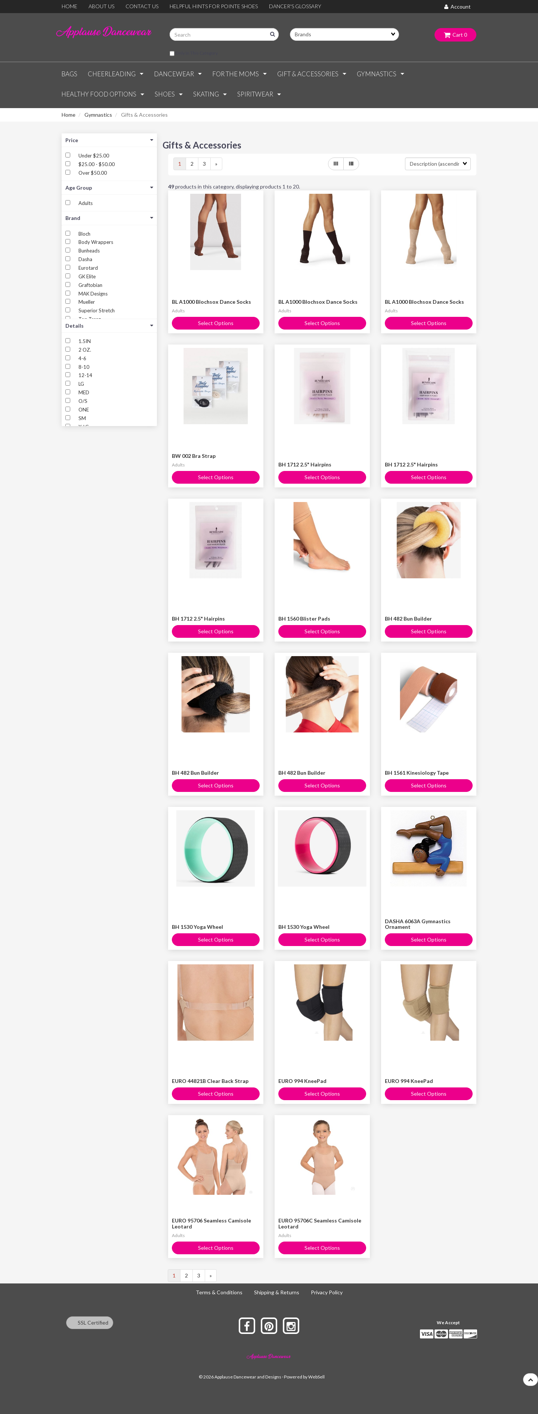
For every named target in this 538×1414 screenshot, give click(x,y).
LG (81, 384)
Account (457, 6)
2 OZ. (84, 350)
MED (83, 392)
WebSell (316, 1377)
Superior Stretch (96, 310)
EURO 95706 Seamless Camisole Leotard (211, 1223)
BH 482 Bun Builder (408, 618)
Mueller (86, 302)
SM (82, 418)
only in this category (194, 53)
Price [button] (109, 140)
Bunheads (89, 251)
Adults (85, 203)
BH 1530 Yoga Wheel (197, 927)
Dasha (85, 259)
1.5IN (84, 341)
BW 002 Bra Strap (194, 456)
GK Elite (87, 276)
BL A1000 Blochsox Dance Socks (211, 302)
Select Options (216, 323)
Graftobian (90, 285)
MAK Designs (93, 294)
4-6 (82, 358)
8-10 (83, 367)
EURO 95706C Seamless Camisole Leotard (319, 1223)
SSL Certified (89, 1322)
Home (68, 114)
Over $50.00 (92, 173)
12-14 (85, 375)
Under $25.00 (93, 156)
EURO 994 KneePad (302, 1081)
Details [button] (109, 325)
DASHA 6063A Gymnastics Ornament (418, 924)
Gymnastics (98, 114)
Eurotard (88, 268)
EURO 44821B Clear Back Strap (210, 1081)
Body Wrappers (95, 242)
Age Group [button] (109, 187)
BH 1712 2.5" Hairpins (304, 464)
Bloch (84, 234)
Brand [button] (109, 218)
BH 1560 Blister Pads (304, 618)
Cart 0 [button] (455, 34)
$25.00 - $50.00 (96, 164)
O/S (82, 401)
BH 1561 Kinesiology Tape (417, 772)
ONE (83, 410)
